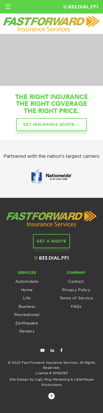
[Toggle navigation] (8, 7)
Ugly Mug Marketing (52, 379)
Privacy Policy (76, 290)
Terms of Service (76, 298)
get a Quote (51, 241)
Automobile (26, 281)
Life (27, 298)
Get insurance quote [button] (51, 125)
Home (27, 290)
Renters (26, 331)
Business (27, 306)
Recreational (26, 314)
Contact (76, 281)
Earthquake (27, 323)
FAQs (76, 306)
